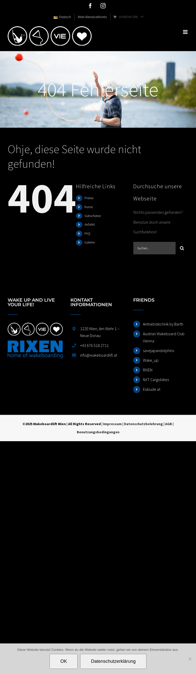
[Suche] (182, 248)
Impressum (112, 424)
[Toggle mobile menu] (185, 32)
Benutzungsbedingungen (98, 432)
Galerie (89, 242)
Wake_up (150, 360)
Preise (88, 198)
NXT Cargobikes (156, 379)
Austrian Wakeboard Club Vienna (164, 337)
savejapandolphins (158, 350)
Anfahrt (89, 224)
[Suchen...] (154, 248)
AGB (168, 424)
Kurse (88, 207)
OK (63, 661)
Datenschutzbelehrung (143, 424)
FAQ (87, 233)
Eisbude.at (151, 389)
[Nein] (189, 658)
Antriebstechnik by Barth (163, 324)
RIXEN (147, 369)
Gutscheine (92, 215)
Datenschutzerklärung (113, 661)
